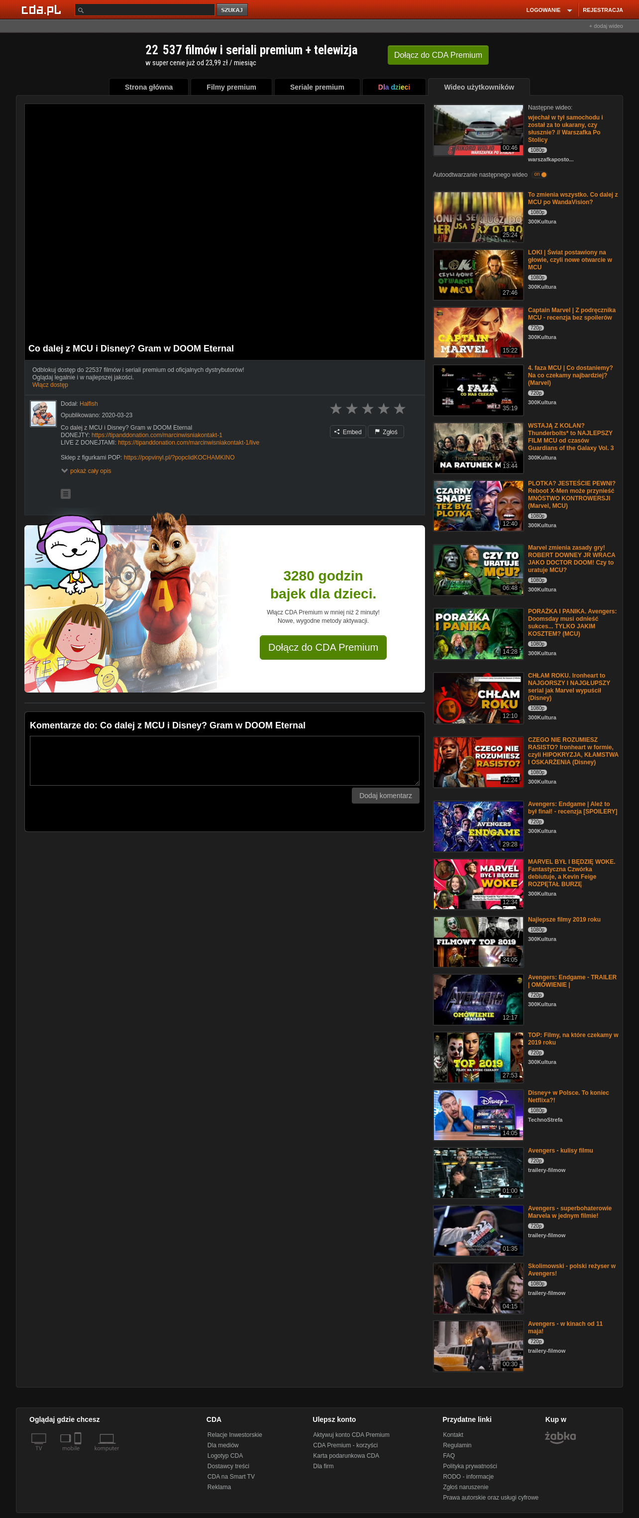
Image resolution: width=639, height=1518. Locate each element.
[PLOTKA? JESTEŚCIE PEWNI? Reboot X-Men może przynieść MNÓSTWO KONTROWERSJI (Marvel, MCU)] (477, 505)
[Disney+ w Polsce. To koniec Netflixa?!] (477, 1114)
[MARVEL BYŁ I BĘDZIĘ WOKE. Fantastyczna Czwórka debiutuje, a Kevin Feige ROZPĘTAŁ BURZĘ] (477, 883)
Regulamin (457, 1445)
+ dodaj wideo (606, 26)
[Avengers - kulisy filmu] (477, 1172)
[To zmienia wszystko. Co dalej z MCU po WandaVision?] (477, 216)
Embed (347, 432)
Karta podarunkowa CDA (346, 1455)
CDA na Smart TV (231, 1476)
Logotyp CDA (225, 1455)
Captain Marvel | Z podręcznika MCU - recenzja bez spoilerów (572, 314)
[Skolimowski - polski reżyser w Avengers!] (477, 1288)
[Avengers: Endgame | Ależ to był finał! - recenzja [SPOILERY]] (477, 826)
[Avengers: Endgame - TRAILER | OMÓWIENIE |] (477, 999)
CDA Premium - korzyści (345, 1445)
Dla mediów (223, 1445)
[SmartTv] (78, 1454)
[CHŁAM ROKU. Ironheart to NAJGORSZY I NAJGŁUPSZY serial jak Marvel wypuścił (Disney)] (477, 697)
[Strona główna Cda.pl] (43, 9)
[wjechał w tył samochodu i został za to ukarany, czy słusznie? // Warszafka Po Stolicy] (477, 129)
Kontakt (453, 1434)
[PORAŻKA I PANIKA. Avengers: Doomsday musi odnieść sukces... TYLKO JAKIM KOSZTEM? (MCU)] (477, 633)
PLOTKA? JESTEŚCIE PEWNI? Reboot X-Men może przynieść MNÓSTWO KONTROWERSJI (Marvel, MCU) (572, 494)
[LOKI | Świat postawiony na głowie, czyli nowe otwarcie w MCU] (477, 274)
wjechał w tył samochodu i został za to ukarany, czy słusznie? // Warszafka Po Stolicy (565, 128)
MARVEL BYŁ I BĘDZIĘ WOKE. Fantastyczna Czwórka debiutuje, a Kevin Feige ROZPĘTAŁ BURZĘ (572, 873)
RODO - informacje (468, 1476)
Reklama (219, 1487)
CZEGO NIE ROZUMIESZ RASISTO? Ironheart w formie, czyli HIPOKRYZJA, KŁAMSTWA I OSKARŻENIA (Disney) (573, 751)
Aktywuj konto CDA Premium (351, 1434)
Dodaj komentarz (385, 796)
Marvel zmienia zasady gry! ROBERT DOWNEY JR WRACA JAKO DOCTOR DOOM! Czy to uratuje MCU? (571, 559)
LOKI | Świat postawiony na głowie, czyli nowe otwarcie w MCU (570, 260)
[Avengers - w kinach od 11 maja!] (477, 1345)
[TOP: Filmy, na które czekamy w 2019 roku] (477, 1057)
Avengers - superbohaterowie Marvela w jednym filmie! (570, 1212)
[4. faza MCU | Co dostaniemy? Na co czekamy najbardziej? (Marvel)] (477, 389)
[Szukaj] (145, 9)
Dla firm (323, 1466)
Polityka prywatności (470, 1466)
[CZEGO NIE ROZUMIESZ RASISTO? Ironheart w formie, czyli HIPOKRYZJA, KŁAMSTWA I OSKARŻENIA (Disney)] (477, 761)
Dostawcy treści (228, 1466)
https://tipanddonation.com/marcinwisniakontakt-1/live (188, 442)
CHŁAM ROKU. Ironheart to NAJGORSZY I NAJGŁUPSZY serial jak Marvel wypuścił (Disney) (569, 686)
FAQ (449, 1455)
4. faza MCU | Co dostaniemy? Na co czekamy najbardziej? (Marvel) (570, 375)
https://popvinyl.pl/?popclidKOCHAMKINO (179, 457)
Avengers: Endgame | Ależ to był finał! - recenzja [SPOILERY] (573, 808)
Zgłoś (386, 432)
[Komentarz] (225, 761)
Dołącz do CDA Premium (323, 647)
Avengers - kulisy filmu (560, 1150)
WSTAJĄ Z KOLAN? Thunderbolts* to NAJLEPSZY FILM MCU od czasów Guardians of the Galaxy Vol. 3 (571, 437)
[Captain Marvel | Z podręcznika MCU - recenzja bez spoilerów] (477, 332)
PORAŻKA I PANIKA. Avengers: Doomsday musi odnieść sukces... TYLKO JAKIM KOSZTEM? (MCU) (572, 622)
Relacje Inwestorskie (235, 1434)
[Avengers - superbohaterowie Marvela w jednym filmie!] (477, 1230)
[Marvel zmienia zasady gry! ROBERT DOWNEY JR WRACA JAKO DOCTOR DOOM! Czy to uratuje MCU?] (477, 569)
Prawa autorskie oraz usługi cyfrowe (490, 1497)
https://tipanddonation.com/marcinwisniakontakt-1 (157, 435)
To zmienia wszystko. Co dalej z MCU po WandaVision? (573, 198)
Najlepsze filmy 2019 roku (564, 919)
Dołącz (438, 55)
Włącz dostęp (50, 384)
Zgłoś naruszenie (465, 1487)
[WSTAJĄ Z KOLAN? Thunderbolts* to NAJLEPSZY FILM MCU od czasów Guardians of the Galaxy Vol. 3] (477, 447)
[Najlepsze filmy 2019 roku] (477, 941)
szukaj (232, 10)
